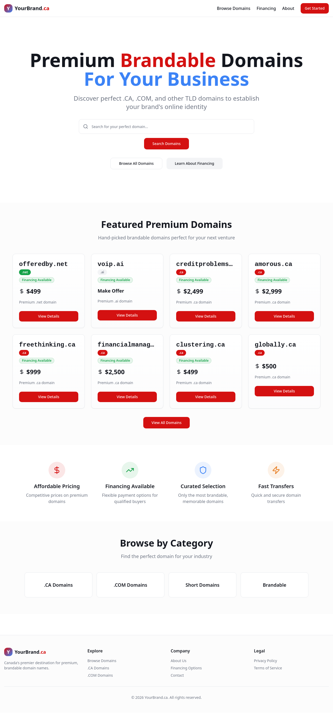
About (288, 8)
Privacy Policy (265, 660)
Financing (266, 8)
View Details (48, 316)
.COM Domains (130, 585)
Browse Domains (233, 8)
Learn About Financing (194, 163)
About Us (178, 660)
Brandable (274, 585)
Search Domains (166, 143)
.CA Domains (58, 585)
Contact (177, 675)
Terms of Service (268, 667)
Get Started (315, 8)
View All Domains (167, 422)
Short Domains (202, 585)
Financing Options (186, 667)
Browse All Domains (136, 163)
